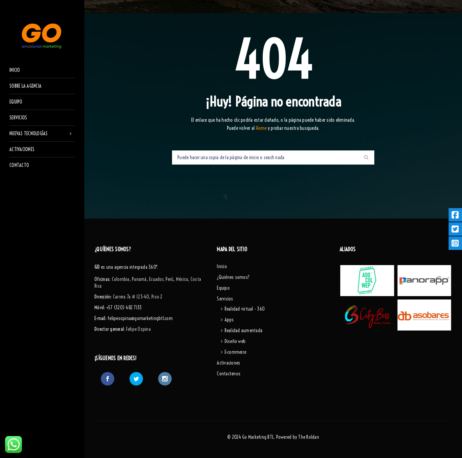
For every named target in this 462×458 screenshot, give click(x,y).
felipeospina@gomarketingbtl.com (140, 318)
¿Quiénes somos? (233, 277)
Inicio (222, 266)
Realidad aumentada (244, 330)
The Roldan (308, 437)
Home (262, 128)
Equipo (223, 288)
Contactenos (228, 374)
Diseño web (235, 341)
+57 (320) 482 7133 (124, 308)
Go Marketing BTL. (258, 437)
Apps (229, 320)
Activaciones (228, 363)
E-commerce (236, 352)
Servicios (225, 299)
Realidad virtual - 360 (245, 309)
